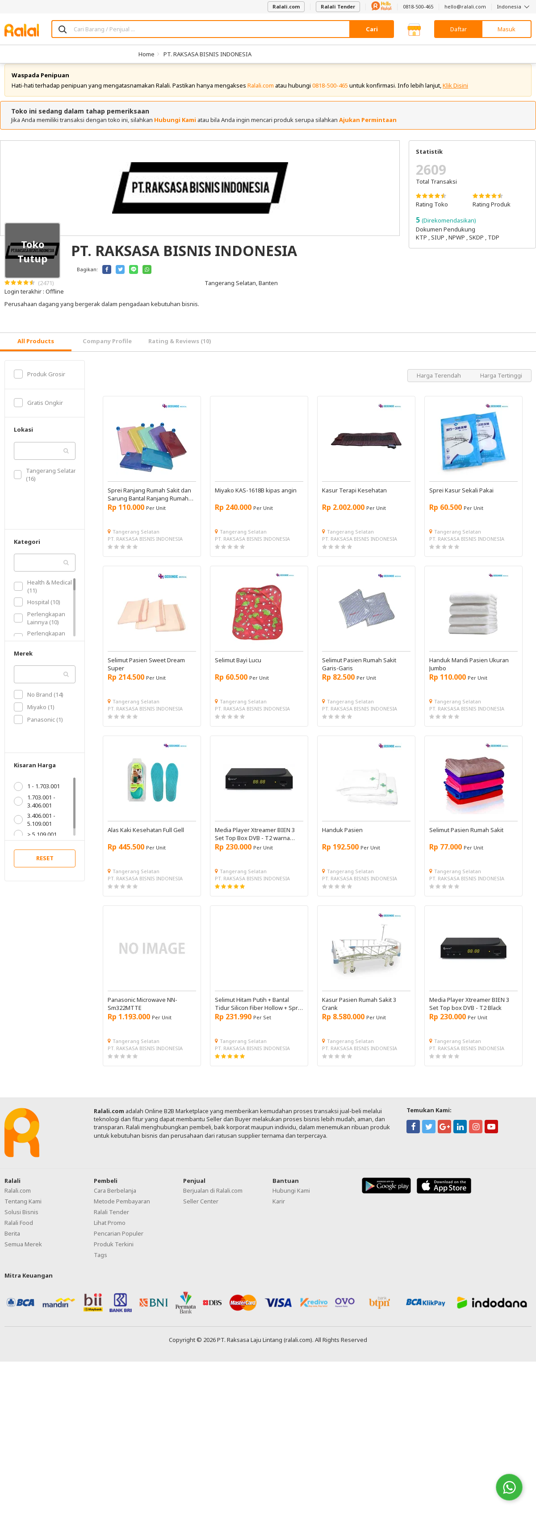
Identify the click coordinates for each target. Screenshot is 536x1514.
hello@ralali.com (465, 6)
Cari (372, 29)
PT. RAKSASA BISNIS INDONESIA (207, 54)
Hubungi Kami (175, 128)
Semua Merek (23, 1253)
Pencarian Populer (118, 1242)
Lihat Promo (110, 1231)
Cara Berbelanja (115, 1199)
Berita (12, 1242)
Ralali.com (286, 6)
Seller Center (200, 1210)
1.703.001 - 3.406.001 (34, 809)
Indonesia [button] (514, 6)
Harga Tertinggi (501, 384)
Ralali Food (18, 1231)
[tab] (35, 350)
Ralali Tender (338, 6)
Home (146, 54)
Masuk (506, 29)
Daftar (458, 29)
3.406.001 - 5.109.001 (34, 828)
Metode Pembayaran (122, 1210)
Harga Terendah (439, 384)
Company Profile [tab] (107, 349)
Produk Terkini (114, 1253)
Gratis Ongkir (38, 411)
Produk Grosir (39, 382)
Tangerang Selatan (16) (45, 483)
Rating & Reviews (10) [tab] (179, 349)
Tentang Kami (23, 1210)
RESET (45, 866)
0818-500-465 (418, 6)
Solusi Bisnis (21, 1220)
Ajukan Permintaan (368, 128)
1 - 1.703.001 (37, 794)
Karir (278, 1210)
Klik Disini (455, 94)
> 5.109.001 (35, 842)
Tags (100, 1263)
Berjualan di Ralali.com (213, 1199)
